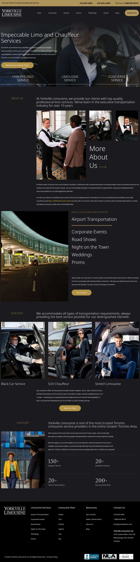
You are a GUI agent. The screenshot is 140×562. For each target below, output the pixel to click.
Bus (59, 539)
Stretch (61, 524)
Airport (66, 13)
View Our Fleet (70, 408)
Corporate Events (38, 519)
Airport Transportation (40, 514)
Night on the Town (38, 529)
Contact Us (132, 13)
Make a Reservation (94, 519)
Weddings (92, 13)
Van (59, 534)
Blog (117, 13)
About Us (89, 524)
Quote (106, 13)
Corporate (52, 13)
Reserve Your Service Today (17, 65)
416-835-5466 (119, 514)
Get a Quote (82, 292)
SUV (60, 519)
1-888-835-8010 (120, 519)
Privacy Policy (52, 557)
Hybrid (61, 529)
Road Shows (35, 524)
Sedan (60, 514)
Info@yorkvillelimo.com (123, 524)
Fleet (39, 13)
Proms (33, 539)
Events (78, 13)
